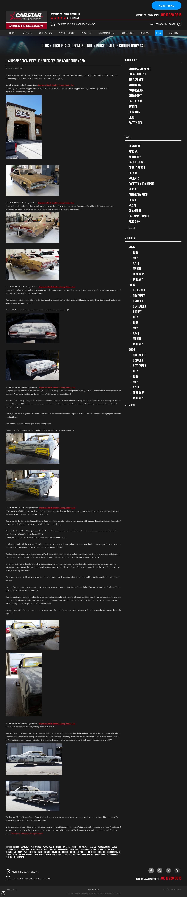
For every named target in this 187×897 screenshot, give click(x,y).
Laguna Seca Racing (53, 854)
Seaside (93, 847)
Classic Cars (19, 857)
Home (12, 33)
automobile (109, 849)
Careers (173, 33)
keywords (135, 146)
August (137, 312)
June (135, 253)
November (139, 296)
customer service (77, 852)
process (101, 852)
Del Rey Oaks (63, 849)
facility (9, 857)
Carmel (47, 852)
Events (133, 107)
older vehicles (87, 854)
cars (40, 852)
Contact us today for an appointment (27, 833)
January (138, 280)
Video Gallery (106, 33)
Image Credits (93, 889)
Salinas (9, 852)
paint (46, 849)
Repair (58, 847)
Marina (16, 847)
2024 (132, 350)
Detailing (134, 112)
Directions (127, 33)
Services (27, 33)
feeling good (85, 849)
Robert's (66, 847)
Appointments (66, 33)
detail (114, 847)
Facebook (151, 870)
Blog (159, 33)
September (139, 307)
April (136, 263)
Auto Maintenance (140, 69)
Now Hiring (166, 5)
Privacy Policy (11, 889)
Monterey (25, 847)
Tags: (128, 137)
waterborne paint (26, 854)
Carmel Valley (97, 849)
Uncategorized (137, 74)
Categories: (131, 60)
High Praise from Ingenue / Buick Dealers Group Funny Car (99, 46)
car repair (114, 854)
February (139, 274)
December (139, 290)
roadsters (56, 852)
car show (32, 852)
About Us (86, 33)
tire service (136, 80)
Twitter (168, 870)
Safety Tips (135, 123)
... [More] (130, 228)
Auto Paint (135, 96)
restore (53, 849)
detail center (91, 852)
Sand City (74, 849)
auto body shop (104, 847)
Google (159, 870)
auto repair (136, 91)
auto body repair (20, 852)
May (135, 258)
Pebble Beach (48, 847)
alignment (135, 211)
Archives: (130, 238)
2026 (132, 247)
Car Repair (135, 101)
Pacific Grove (36, 847)
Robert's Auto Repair (80, 847)
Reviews (144, 33)
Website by (171, 889)
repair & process (101, 854)
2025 (132, 285)
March (137, 269)
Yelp (177, 870)
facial (132, 205)
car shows (39, 854)
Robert (65, 852)
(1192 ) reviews (73, 18)
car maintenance (12, 849)
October (138, 301)
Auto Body (135, 85)
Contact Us (45, 33)
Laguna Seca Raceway (71, 854)
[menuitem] (12, 33)
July (135, 317)
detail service (36, 849)
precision (25, 849)
